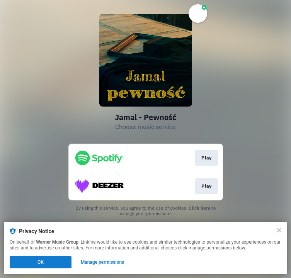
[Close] (279, 230)
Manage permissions (102, 262)
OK (40, 262)
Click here (200, 208)
